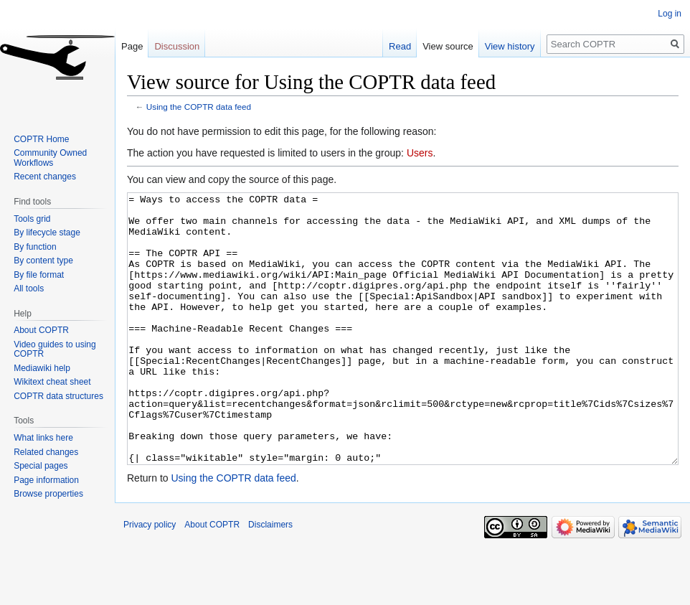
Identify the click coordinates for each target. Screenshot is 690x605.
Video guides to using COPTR (55, 349)
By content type (43, 260)
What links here (43, 438)
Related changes (46, 452)
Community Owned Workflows (50, 158)
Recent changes (45, 177)
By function (35, 247)
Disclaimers (270, 578)
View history (510, 46)
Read (400, 46)
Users (420, 153)
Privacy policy (149, 578)
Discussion (176, 46)
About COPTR (41, 330)
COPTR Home (41, 139)
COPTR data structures (58, 396)
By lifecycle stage (47, 233)
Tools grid (32, 219)
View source (447, 46)
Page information (46, 480)
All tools (29, 288)
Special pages (40, 466)
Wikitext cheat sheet (52, 382)
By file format (39, 275)
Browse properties (48, 494)
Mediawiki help (42, 368)
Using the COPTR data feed (198, 106)
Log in (669, 14)
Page (132, 46)
